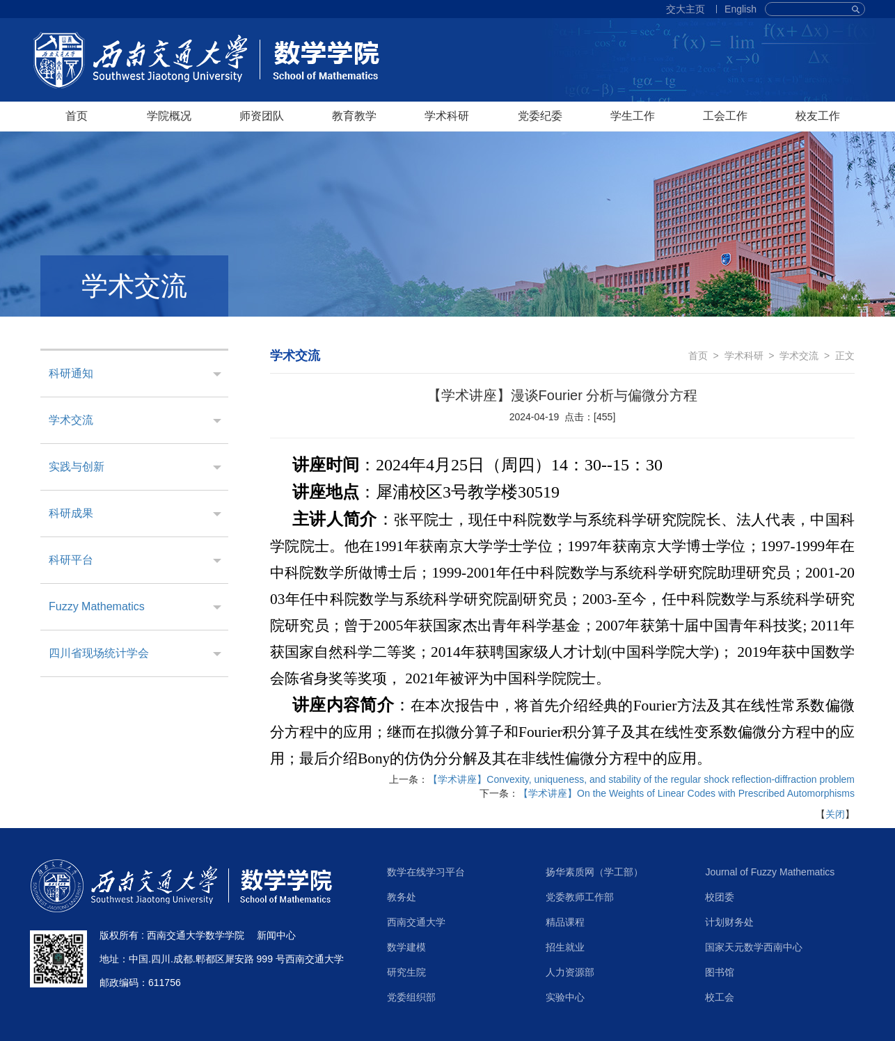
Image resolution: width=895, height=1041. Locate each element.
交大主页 (685, 9)
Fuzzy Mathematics (97, 606)
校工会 (719, 997)
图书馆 (719, 972)
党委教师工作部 (580, 897)
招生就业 (565, 947)
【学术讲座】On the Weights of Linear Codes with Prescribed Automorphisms (686, 793)
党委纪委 (540, 116)
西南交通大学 (416, 922)
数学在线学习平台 (426, 871)
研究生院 (406, 972)
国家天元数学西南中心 (753, 947)
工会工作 (725, 116)
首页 (76, 116)
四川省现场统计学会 (99, 653)
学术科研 (447, 116)
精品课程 (565, 922)
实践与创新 (76, 466)
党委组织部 (411, 997)
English (740, 9)
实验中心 (565, 997)
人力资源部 (570, 972)
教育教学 (354, 116)
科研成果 (71, 513)
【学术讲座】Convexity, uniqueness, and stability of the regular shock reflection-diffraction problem (641, 779)
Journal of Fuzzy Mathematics (769, 871)
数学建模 (406, 947)
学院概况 (169, 116)
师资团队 (261, 116)
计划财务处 (729, 922)
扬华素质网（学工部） (594, 871)
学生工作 (632, 116)
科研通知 (71, 373)
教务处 (401, 897)
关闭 (835, 814)
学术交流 (71, 420)
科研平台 (71, 560)
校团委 (719, 897)
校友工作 (817, 116)
